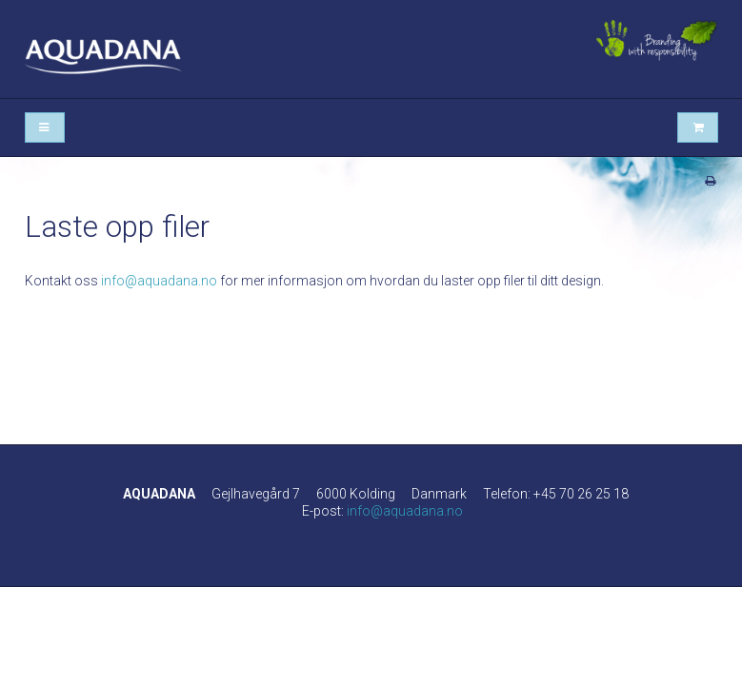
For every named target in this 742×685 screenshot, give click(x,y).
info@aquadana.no (159, 280)
